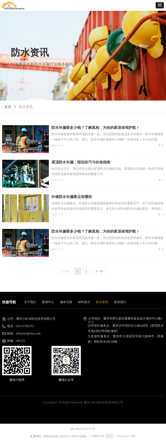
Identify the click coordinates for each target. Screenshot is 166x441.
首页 (7, 107)
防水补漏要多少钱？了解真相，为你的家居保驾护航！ (95, 128)
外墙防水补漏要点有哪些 (71, 197)
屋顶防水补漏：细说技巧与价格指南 (80, 162)
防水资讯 (26, 107)
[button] (160, 5)
